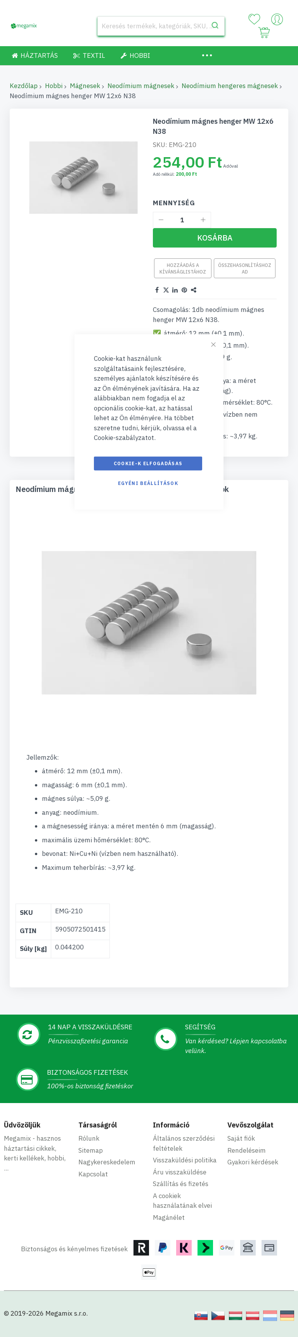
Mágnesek (85, 85)
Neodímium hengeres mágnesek (230, 85)
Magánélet (169, 1217)
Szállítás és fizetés (180, 1183)
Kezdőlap (24, 85)
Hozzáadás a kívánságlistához (182, 268)
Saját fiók (241, 1138)
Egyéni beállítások (148, 483)
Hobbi (53, 85)
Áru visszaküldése (179, 1172)
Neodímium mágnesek (140, 85)
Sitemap (90, 1150)
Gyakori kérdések (252, 1162)
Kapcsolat (93, 1174)
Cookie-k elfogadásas (148, 463)
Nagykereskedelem (106, 1162)
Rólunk (88, 1138)
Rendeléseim (246, 1150)
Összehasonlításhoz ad (244, 268)
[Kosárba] (215, 238)
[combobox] (161, 26)
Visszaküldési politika (185, 1160)
